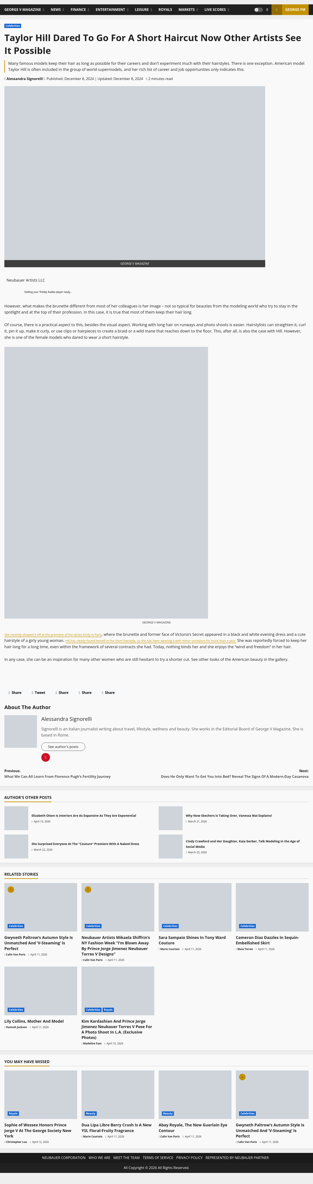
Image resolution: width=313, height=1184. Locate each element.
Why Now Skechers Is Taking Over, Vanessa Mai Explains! (171, 825)
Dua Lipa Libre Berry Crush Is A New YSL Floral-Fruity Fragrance (117, 1134)
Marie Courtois (170, 956)
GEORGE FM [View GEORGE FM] (288, 9)
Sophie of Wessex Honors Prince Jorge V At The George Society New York (37, 1137)
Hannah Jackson (16, 1034)
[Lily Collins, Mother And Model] (40, 998)
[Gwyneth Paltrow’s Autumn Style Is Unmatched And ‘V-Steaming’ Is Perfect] (40, 914)
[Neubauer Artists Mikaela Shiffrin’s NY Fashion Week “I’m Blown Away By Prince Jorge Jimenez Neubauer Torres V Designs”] (118, 914)
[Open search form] (267, 9)
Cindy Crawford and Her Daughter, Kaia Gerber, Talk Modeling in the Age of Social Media (171, 853)
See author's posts (65, 753)
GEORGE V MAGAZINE (22, 9)
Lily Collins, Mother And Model (34, 1027)
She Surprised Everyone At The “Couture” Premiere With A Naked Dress (16, 853)
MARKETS (187, 9)
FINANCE (78, 9)
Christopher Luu (16, 1149)
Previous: (80, 780)
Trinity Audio (47, 292)
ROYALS (165, 9)
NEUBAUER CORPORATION (63, 1164)
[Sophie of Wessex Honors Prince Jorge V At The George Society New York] (40, 1101)
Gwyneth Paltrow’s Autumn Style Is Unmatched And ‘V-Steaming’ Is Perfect (38, 950)
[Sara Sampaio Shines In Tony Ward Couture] (195, 914)
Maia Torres (245, 956)
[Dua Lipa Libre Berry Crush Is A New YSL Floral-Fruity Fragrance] (118, 1101)
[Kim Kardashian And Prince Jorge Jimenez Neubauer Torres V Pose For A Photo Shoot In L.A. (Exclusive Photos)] (118, 998)
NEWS (56, 9)
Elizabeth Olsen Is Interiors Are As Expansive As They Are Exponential (16, 825)
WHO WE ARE (99, 1164)
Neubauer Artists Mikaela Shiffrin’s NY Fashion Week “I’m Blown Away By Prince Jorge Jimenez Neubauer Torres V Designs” (116, 953)
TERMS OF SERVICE (158, 1164)
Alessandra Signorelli (25, 78)
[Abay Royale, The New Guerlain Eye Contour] (195, 1101)
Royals (108, 1016)
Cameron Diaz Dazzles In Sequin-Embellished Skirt (267, 947)
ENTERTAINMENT (110, 9)
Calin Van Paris (15, 961)
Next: (232, 780)
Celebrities (13, 26)
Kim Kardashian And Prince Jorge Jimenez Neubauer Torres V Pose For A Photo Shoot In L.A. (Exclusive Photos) (117, 1036)
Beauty (90, 1120)
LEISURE (142, 9)
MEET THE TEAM (126, 1164)
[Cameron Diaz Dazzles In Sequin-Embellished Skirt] (272, 914)
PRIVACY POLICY (189, 1164)
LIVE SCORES (215, 9)
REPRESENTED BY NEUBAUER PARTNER (237, 1164)
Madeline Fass (92, 1050)
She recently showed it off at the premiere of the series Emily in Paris (66, 634)
